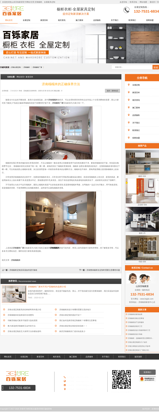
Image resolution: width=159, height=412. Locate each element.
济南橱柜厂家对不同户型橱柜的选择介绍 (47, 287)
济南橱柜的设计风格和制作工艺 (139, 330)
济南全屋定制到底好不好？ (70, 315)
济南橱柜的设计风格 (135, 334)
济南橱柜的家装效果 (135, 314)
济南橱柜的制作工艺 (135, 326)
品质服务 (97, 20)
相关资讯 (61, 20)
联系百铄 (133, 2)
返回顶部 (138, 357)
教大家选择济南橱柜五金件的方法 (22, 326)
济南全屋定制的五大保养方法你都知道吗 (24, 331)
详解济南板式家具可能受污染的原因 (22, 320)
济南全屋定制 (16, 67)
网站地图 (143, 2)
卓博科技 (155, 409)
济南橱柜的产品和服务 (136, 322)
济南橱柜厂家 (37, 67)
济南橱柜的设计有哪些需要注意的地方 (75, 310)
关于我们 (114, 20)
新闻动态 (115, 91)
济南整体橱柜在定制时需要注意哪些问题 (103, 270)
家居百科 (44, 20)
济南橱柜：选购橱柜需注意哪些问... (140, 338)
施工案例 (79, 20)
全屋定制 (26, 20)
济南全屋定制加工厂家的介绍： (139, 350)
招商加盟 (150, 20)
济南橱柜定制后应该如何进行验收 (23, 270)
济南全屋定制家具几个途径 (137, 342)
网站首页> (21, 77)
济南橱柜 (26, 67)
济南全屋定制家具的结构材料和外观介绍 (24, 310)
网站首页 (9, 20)
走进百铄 (123, 2)
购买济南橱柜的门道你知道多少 (72, 331)
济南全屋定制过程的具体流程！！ (73, 326)
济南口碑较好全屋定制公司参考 (139, 346)
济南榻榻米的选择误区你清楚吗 (22, 315)
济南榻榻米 (14, 91)
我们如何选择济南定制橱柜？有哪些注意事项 (77, 320)
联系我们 (132, 20)
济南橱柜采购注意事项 (136, 318)
